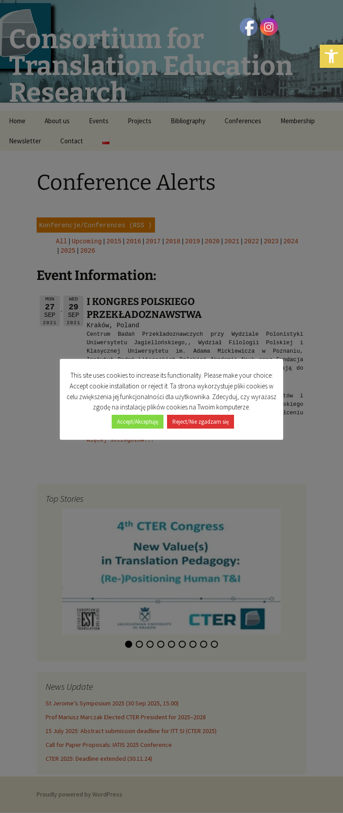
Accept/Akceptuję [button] (137, 421)
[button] (331, 56)
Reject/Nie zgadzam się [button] (200, 421)
